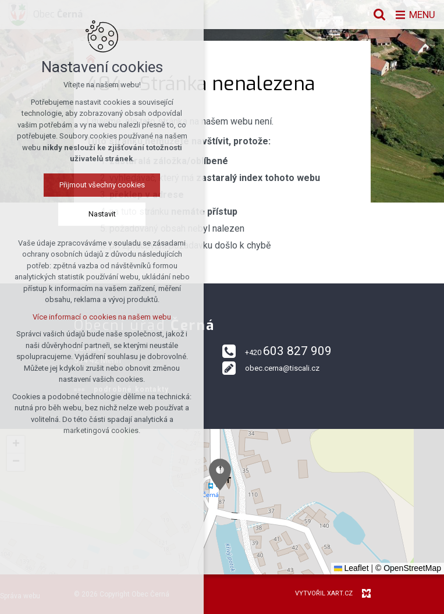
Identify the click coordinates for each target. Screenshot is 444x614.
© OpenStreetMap (408, 568)
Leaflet (351, 568)
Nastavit (102, 214)
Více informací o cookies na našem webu (102, 317)
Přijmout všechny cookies (102, 184)
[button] (220, 474)
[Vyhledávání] (377, 14)
